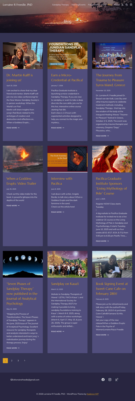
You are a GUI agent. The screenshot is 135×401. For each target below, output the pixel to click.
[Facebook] (103, 380)
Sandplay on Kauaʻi (65, 284)
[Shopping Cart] (131, 5)
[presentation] (23, 55)
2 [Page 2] (11, 360)
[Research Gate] (117, 380)
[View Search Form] (127, 5)
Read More (13, 128)
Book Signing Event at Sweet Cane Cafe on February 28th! (112, 289)
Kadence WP (93, 394)
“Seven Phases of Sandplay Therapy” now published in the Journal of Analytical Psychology (22, 294)
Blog (110, 4)
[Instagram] (110, 380)
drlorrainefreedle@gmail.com (26, 379)
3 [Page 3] (18, 360)
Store (103, 4)
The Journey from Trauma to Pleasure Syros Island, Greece (110, 80)
